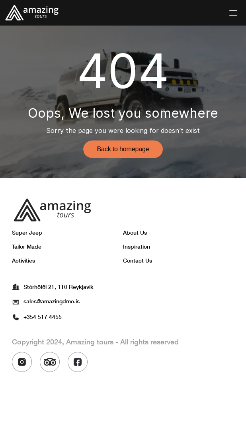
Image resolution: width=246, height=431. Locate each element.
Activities (23, 260)
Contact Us (137, 260)
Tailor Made (26, 246)
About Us (135, 232)
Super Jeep (27, 232)
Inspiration (136, 246)
